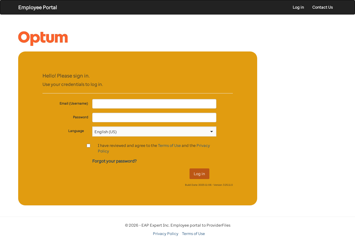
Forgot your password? (114, 161)
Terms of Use (169, 145)
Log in (298, 7)
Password (80, 117)
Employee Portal (37, 7)
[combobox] (150, 131)
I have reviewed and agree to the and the (154, 148)
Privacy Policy (165, 233)
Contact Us (322, 7)
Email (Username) (74, 103)
